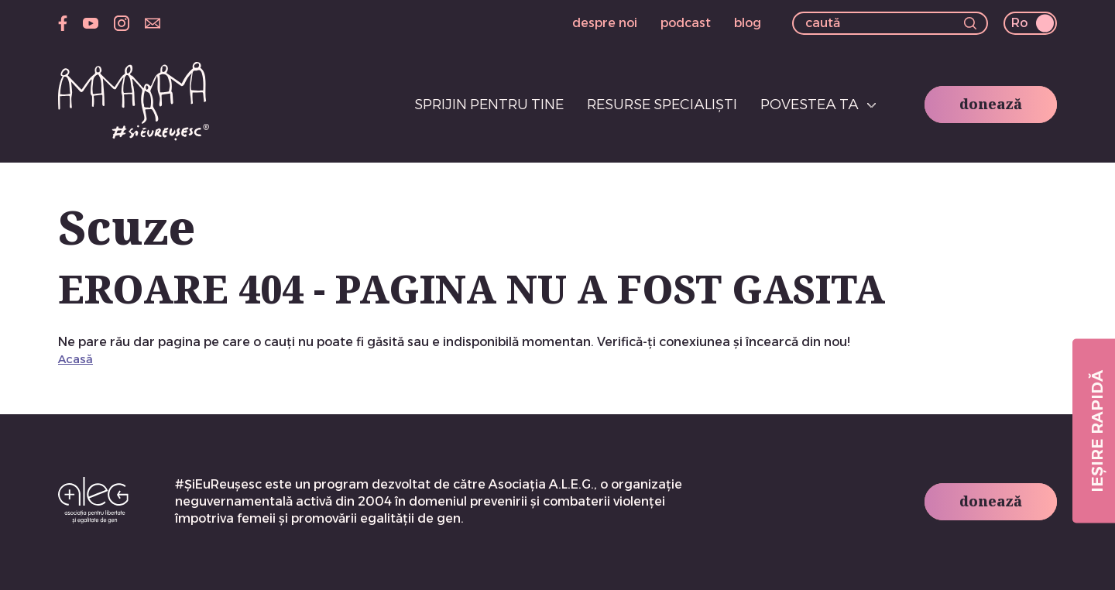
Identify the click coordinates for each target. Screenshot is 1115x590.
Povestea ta (809, 104)
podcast (685, 22)
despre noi (604, 22)
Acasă (75, 359)
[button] (970, 25)
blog (747, 22)
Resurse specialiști (662, 104)
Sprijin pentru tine (489, 104)
